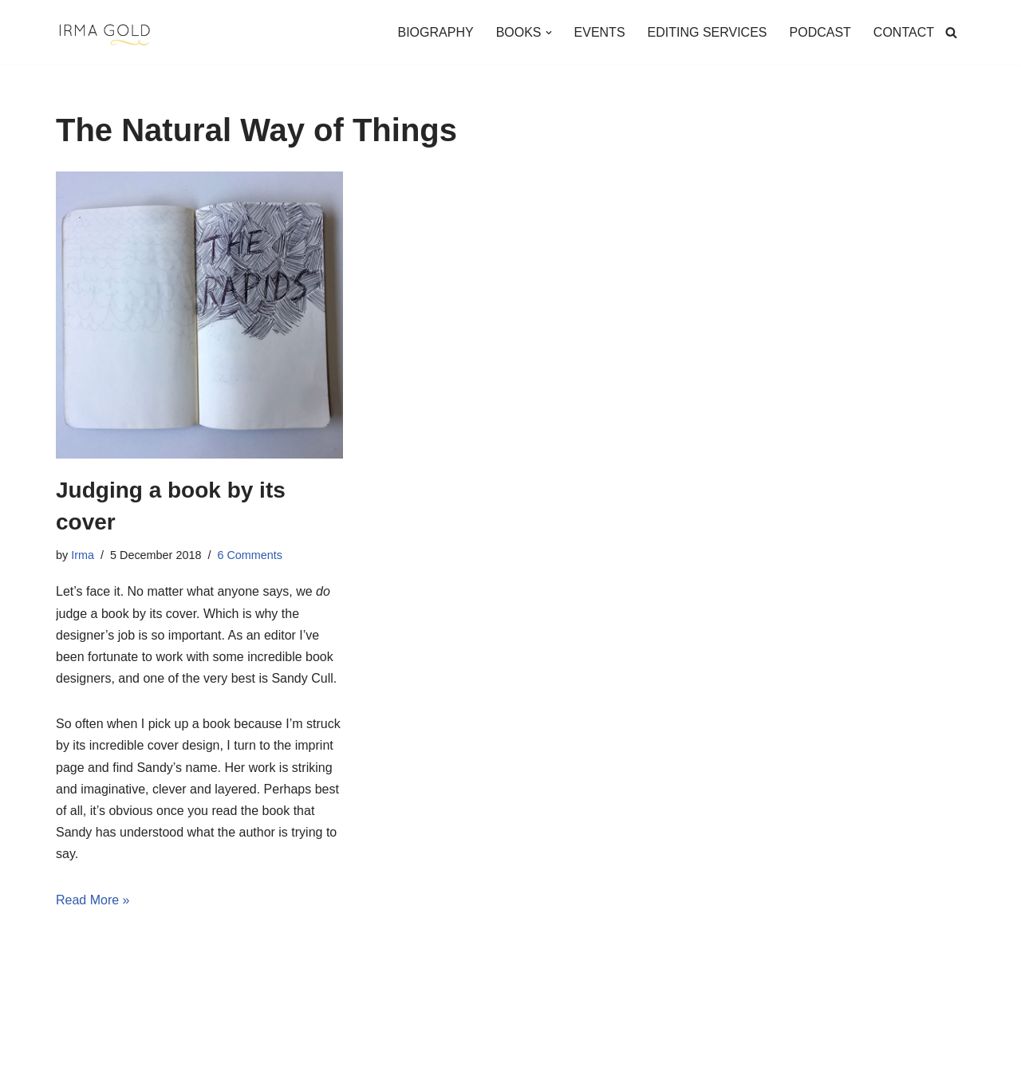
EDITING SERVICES (707, 32)
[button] (549, 33)
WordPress (198, 1058)
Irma (82, 555)
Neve (70, 1058)
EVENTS (599, 32)
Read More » (93, 900)
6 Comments (249, 555)
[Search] (951, 32)
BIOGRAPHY (435, 32)
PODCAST (820, 32)
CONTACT (903, 32)
